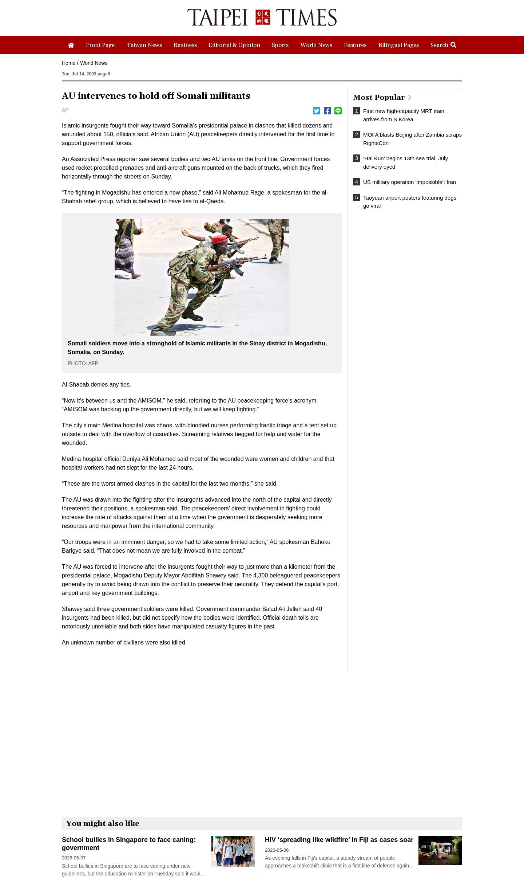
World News (93, 63)
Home (68, 63)
